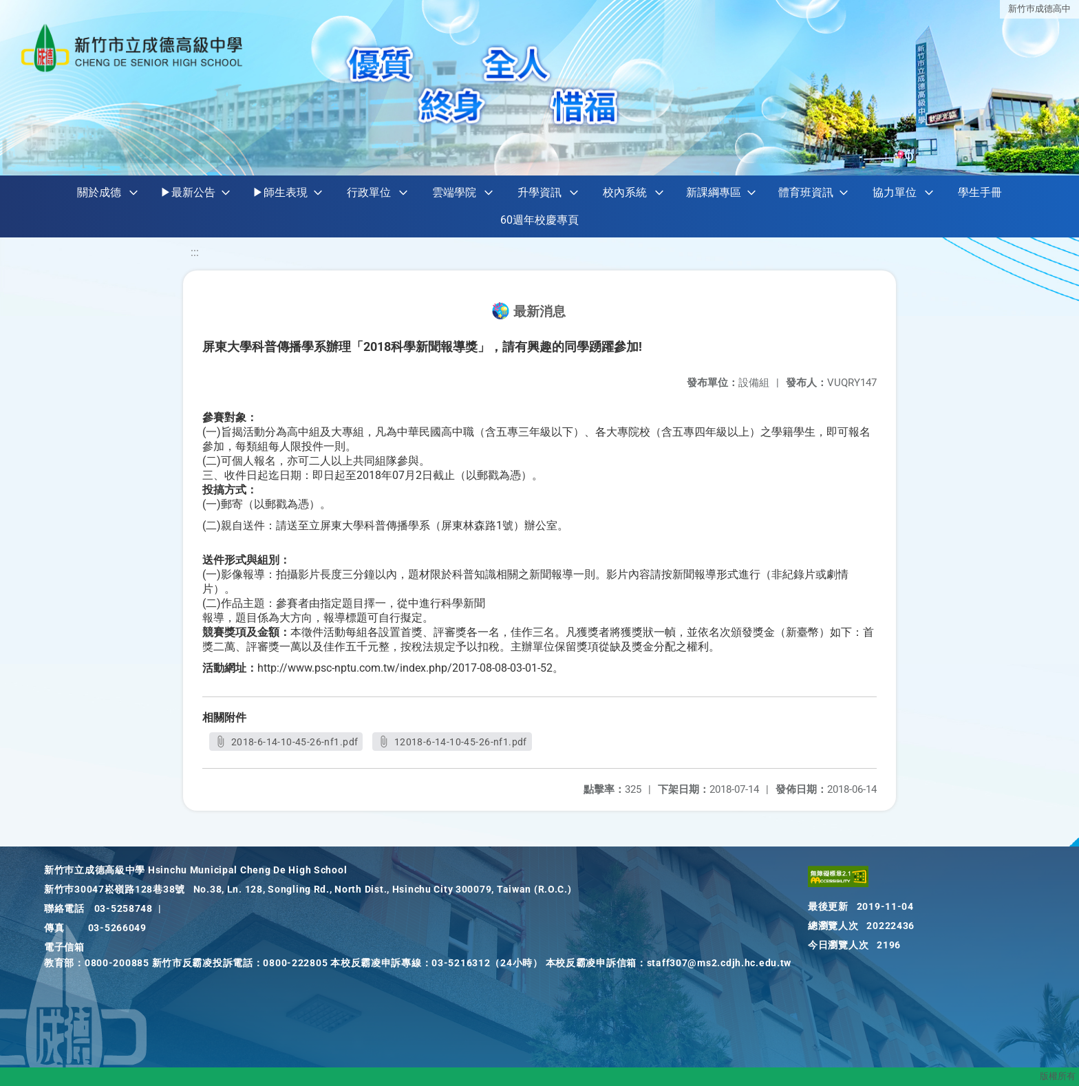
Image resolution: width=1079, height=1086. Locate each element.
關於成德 (99, 192)
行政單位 (369, 192)
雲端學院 (454, 192)
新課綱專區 (713, 192)
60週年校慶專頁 (539, 219)
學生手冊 (980, 192)
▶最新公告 (187, 192)
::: (195, 252)
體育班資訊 (805, 192)
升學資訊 (539, 192)
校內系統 (625, 192)
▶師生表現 (280, 192)
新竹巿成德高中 (1039, 8)
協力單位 (895, 192)
